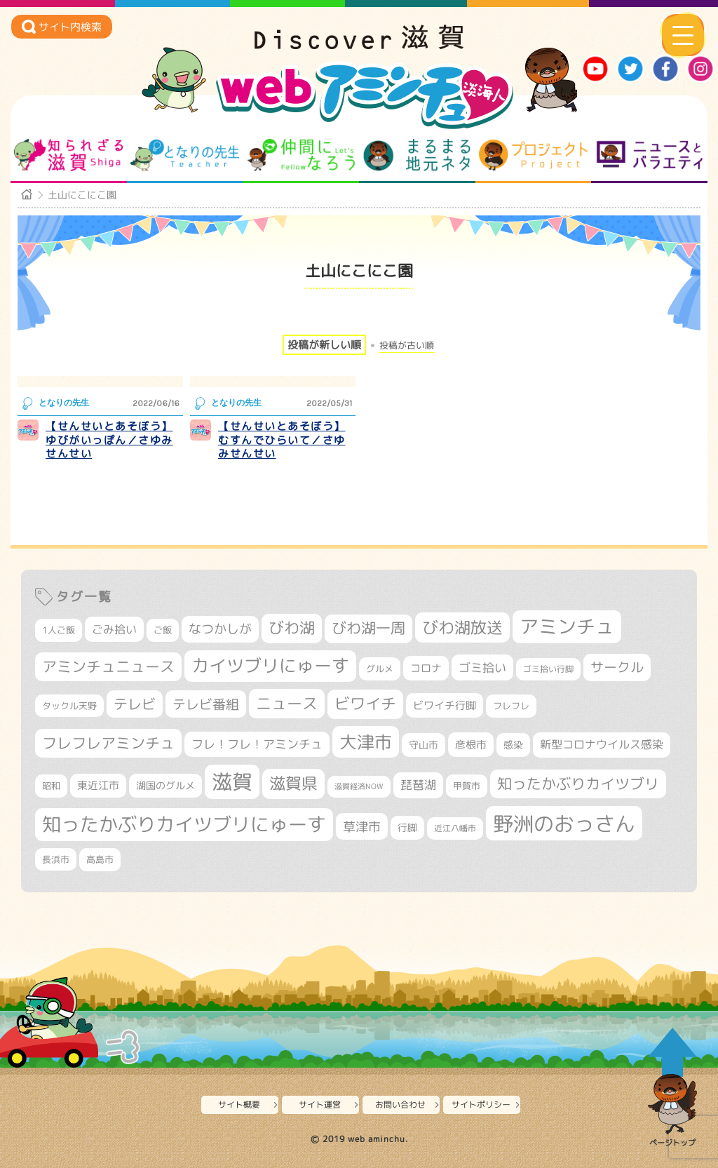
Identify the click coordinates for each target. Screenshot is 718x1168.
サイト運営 (320, 1104)
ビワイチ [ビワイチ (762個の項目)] (365, 703)
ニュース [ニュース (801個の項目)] (287, 703)
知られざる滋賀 (68, 155)
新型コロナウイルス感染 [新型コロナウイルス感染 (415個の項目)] (601, 744)
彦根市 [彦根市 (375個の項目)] (471, 744)
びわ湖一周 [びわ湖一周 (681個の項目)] (368, 628)
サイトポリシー (481, 1104)
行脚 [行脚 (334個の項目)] (407, 827)
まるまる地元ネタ (417, 155)
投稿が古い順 (406, 345)
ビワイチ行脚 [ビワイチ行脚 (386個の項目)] (444, 705)
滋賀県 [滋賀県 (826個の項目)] (293, 783)
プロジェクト (533, 155)
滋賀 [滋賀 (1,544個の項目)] (232, 781)
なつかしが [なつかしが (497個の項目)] (220, 629)
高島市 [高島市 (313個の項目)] (100, 859)
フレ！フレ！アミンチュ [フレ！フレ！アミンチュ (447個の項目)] (257, 744)
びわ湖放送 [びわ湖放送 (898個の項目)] (462, 627)
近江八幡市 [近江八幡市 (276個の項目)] (455, 828)
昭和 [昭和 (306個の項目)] (51, 785)
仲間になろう (301, 155)
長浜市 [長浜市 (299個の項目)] (55, 859)
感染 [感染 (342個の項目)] (513, 745)
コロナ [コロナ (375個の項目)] (426, 668)
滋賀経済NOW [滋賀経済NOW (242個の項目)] (359, 786)
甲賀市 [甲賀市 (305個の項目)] (466, 785)
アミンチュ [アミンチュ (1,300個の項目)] (567, 626)
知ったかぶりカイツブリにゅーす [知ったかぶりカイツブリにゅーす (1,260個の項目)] (184, 824)
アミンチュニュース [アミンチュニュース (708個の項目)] (108, 666)
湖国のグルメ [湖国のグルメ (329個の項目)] (165, 785)
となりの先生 (184, 155)
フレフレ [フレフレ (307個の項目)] (511, 705)
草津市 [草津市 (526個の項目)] (362, 826)
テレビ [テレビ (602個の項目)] (135, 703)
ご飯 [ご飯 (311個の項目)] (163, 630)
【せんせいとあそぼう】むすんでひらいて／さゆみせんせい (282, 440)
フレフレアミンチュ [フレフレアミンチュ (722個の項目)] (108, 742)
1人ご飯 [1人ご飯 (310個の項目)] (58, 630)
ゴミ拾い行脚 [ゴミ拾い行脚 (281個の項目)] (548, 669)
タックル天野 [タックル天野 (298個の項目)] (69, 705)
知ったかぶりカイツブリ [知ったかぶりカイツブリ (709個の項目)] (578, 783)
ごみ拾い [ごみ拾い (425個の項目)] (114, 629)
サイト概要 (239, 1104)
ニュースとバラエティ (649, 155)
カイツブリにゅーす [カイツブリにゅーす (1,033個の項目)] (270, 665)
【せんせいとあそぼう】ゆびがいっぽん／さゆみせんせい (109, 440)
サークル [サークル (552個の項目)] (617, 667)
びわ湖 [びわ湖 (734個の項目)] (292, 627)
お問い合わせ (400, 1104)
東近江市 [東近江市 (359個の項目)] (98, 785)
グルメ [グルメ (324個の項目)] (379, 668)
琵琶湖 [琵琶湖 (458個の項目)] (418, 785)
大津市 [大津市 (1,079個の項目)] (365, 742)
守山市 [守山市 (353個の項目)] (423, 745)
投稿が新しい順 (324, 344)
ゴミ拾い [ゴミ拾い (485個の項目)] (482, 667)
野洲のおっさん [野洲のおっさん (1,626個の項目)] (564, 823)
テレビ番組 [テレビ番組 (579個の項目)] (205, 703)
